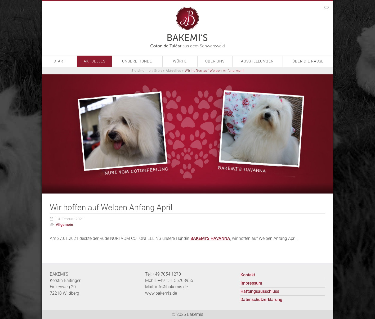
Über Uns (215, 61)
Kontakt (247, 274)
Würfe (180, 61)
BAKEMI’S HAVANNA (210, 238)
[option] (187, 134)
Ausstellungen (257, 61)
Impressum (251, 283)
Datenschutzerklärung (261, 299)
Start (59, 61)
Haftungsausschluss (259, 291)
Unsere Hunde (137, 61)
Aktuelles (94, 61)
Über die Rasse (308, 61)
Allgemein (64, 224)
